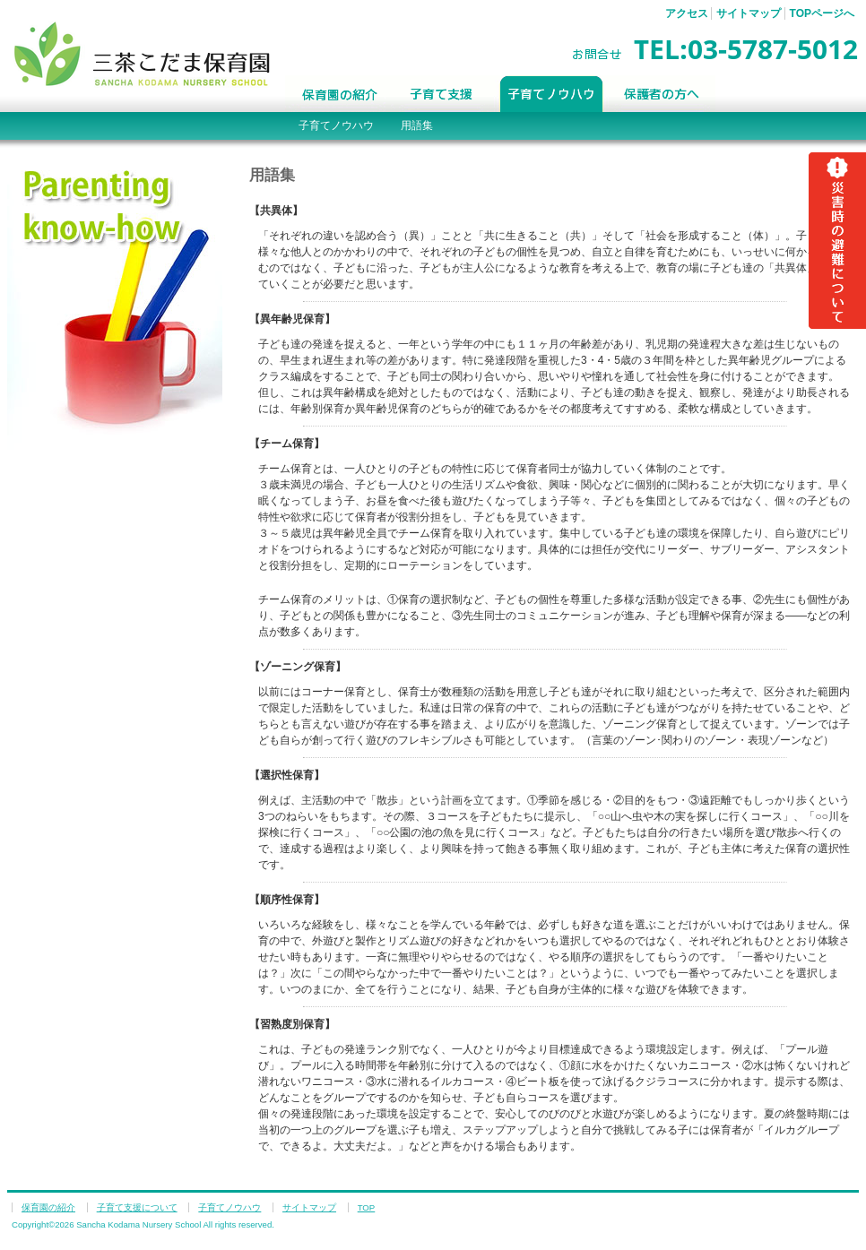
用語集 (417, 125)
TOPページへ (822, 13)
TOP (367, 1207)
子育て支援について (442, 93)
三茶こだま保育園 (142, 53)
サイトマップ (748, 13)
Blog (778, 93)
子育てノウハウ (552, 93)
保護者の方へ (662, 93)
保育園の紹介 (338, 93)
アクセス (686, 13)
